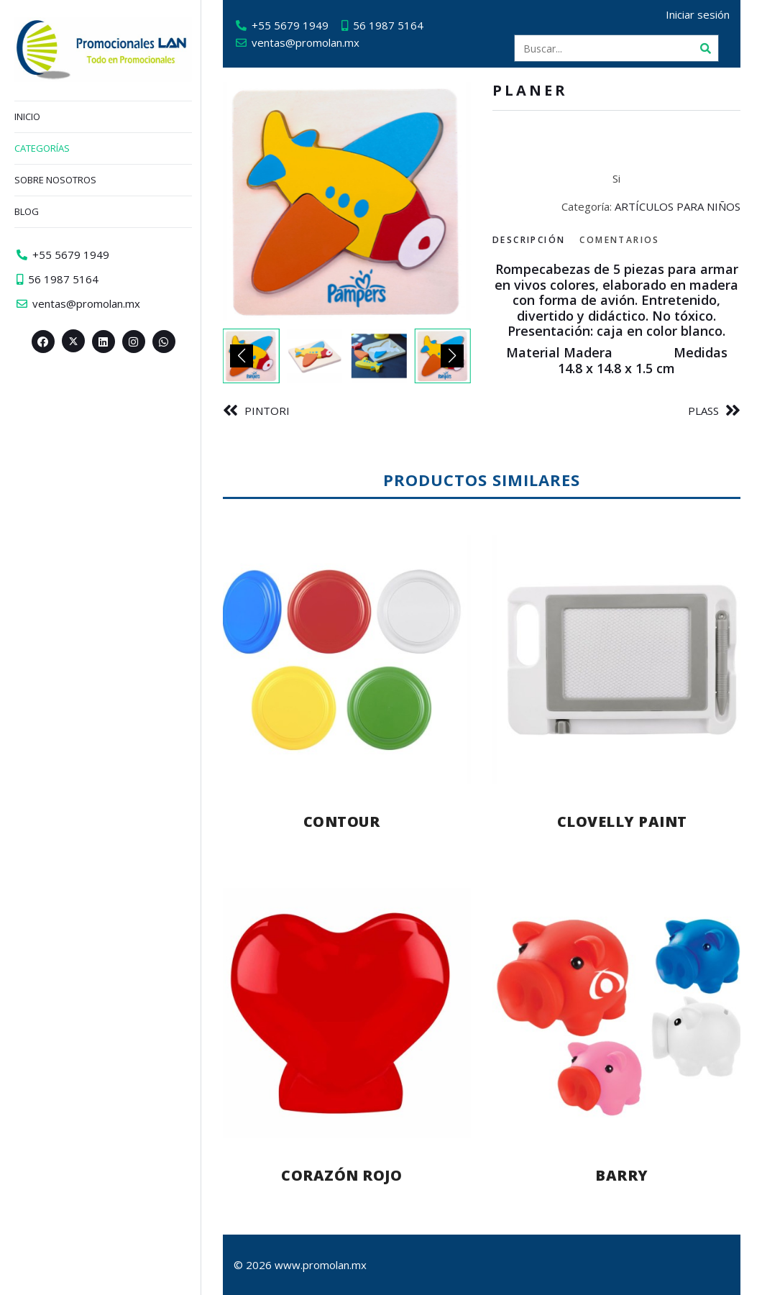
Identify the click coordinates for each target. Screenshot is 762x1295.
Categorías (42, 148)
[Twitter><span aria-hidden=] (73, 340)
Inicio (27, 116)
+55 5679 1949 (290, 25)
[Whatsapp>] (163, 341)
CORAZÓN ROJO (341, 1175)
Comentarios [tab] (619, 240)
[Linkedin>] (103, 341)
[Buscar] (705, 48)
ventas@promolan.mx (305, 42)
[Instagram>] (133, 341)
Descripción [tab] (528, 240)
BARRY (621, 1175)
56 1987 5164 (388, 25)
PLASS (703, 410)
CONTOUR (341, 821)
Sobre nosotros (55, 179)
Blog (26, 211)
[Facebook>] (43, 341)
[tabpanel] (616, 319)
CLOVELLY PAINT (622, 821)
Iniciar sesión (698, 14)
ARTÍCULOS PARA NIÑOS (677, 206)
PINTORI (267, 410)
